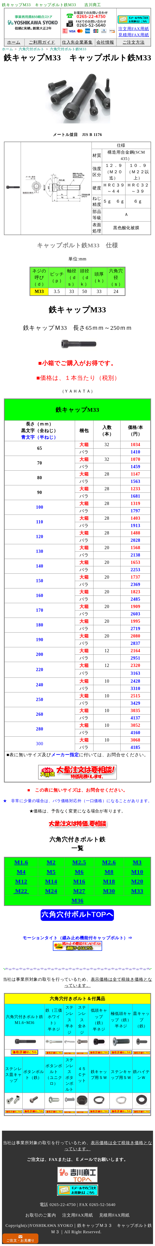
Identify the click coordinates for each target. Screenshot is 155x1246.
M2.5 (79, 862)
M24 (51, 891)
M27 (79, 891)
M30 (109, 891)
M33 (137, 891)
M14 (51, 881)
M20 (137, 881)
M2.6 (109, 862)
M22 (21, 891)
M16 (79, 881)
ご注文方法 (133, 42)
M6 (79, 872)
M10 (137, 872)
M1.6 (21, 862)
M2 (51, 862)
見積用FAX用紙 (114, 1215)
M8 (109, 872)
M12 (21, 881)
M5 (51, 872)
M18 (109, 881)
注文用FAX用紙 (133, 29)
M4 (21, 872)
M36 (77, 900)
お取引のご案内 (40, 1215)
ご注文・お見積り (20, 1240)
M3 (137, 862)
